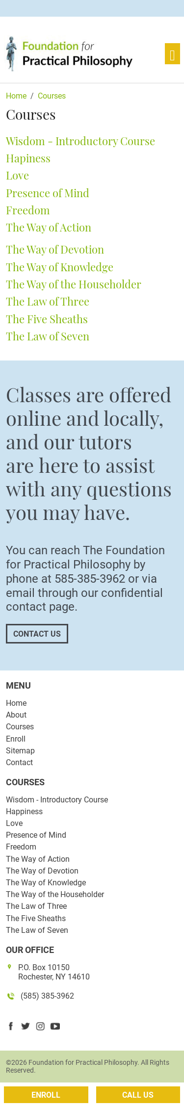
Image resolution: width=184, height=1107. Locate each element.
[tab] (92, 141)
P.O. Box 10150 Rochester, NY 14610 (54, 972)
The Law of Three (36, 906)
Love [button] (17, 175)
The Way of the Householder (55, 894)
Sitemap (20, 750)
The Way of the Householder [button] (73, 284)
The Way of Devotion (42, 870)
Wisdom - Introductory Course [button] (80, 141)
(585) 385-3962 (47, 996)
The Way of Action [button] (48, 227)
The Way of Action (38, 859)
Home (16, 703)
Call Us (138, 1095)
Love (14, 823)
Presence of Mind (36, 835)
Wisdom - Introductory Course (57, 799)
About (16, 715)
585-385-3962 (89, 579)
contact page (40, 607)
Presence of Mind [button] (47, 193)
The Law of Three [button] (47, 301)
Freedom (21, 846)
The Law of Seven (37, 930)
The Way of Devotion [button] (55, 249)
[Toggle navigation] (172, 53)
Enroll (16, 739)
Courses (20, 726)
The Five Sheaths (36, 918)
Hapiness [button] (28, 158)
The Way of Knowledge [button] (59, 267)
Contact (19, 762)
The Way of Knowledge (46, 882)
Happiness (24, 811)
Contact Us (37, 634)
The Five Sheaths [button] (47, 319)
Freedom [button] (28, 210)
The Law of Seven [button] (47, 336)
